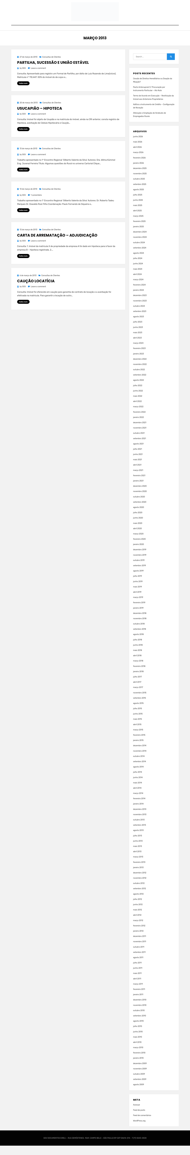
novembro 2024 (140, 247)
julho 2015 (137, 718)
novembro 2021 (139, 437)
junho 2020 (138, 527)
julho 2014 (137, 781)
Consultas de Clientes (51, 66)
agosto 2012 (138, 903)
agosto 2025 (138, 199)
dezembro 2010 (139, 1009)
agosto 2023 (138, 326)
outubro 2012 (139, 893)
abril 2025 (137, 220)
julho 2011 (137, 972)
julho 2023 (137, 331)
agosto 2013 (138, 840)
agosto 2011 (138, 967)
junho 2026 (138, 146)
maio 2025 (137, 215)
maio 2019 (137, 596)
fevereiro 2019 (139, 612)
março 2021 (138, 480)
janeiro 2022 (138, 427)
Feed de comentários (142, 1125)
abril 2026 (137, 157)
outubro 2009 (139, 1083)
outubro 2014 (139, 766)
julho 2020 (137, 522)
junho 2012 (138, 914)
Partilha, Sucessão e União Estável (53, 72)
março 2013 (138, 866)
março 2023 (138, 352)
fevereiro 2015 (139, 744)
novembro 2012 (139, 887)
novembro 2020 (140, 501)
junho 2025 (138, 209)
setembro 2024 (139, 257)
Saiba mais (23, 93)
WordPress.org (139, 1130)
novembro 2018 (139, 628)
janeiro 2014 (138, 813)
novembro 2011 (139, 951)
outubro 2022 (139, 379)
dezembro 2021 (139, 432)
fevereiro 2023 (139, 358)
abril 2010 (137, 1051)
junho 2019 (138, 591)
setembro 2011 (139, 961)
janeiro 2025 (138, 236)
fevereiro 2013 (139, 871)
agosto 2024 (138, 262)
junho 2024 (138, 273)
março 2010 (138, 1057)
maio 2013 (137, 856)
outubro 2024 (139, 252)
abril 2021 (137, 474)
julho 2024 (137, 268)
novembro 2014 (139, 760)
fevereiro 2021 (139, 485)
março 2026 (138, 162)
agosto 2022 (138, 390)
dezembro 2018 (139, 623)
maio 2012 (137, 919)
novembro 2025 (140, 183)
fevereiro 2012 (139, 935)
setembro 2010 (139, 1025)
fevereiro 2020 (139, 548)
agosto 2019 (138, 580)
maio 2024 (137, 278)
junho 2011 (137, 977)
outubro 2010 (139, 1020)
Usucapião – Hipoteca (39, 117)
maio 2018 (137, 660)
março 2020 (138, 543)
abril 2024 (137, 284)
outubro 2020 (139, 506)
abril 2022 (137, 411)
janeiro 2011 (138, 1004)
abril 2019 (137, 601)
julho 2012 (137, 908)
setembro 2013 (139, 834)
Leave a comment (38, 77)
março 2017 (138, 697)
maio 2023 (137, 342)
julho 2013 (137, 845)
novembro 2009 (140, 1078)
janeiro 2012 (138, 940)
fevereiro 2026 (139, 167)
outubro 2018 (139, 633)
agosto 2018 (138, 644)
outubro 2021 (139, 442)
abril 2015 (137, 734)
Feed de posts (139, 1119)
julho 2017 (137, 686)
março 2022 (138, 416)
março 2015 (138, 739)
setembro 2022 (139, 384)
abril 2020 (137, 538)
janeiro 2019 (138, 617)
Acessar (136, 1114)
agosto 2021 (138, 453)
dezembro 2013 (139, 818)
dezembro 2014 (139, 755)
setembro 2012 (139, 898)
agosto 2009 (138, 1094)
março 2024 (138, 289)
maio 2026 (137, 151)
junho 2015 (138, 723)
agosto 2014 (138, 776)
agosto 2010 (138, 1030)
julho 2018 (137, 649)
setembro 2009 (139, 1089)
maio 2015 (137, 728)
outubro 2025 (139, 188)
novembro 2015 (139, 702)
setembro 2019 (139, 575)
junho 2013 (138, 850)
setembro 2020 (139, 511)
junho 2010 (138, 1041)
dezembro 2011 (139, 946)
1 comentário (36, 205)
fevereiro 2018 (139, 675)
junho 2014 (138, 787)
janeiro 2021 (138, 490)
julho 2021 (137, 458)
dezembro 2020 (140, 495)
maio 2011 (137, 983)
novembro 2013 (139, 824)
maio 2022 (137, 405)
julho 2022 (137, 395)
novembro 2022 (140, 374)
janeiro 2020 (138, 554)
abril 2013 (137, 861)
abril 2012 (137, 924)
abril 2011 (137, 988)
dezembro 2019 (139, 559)
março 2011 (138, 993)
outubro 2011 (138, 956)
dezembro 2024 (140, 241)
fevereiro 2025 (139, 231)
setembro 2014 (139, 771)
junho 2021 (138, 464)
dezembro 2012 (139, 882)
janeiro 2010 (138, 1067)
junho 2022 (138, 400)
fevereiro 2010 (139, 1062)
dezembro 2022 (140, 368)
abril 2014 (137, 797)
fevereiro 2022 (139, 421)
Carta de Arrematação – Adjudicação (57, 245)
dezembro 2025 (140, 178)
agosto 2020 (138, 517)
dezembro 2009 (140, 1073)
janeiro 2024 (138, 300)
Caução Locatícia (36, 291)
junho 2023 (138, 337)
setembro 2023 (139, 321)
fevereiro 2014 (139, 808)
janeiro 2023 (138, 363)
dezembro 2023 (140, 305)
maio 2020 (137, 533)
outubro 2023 (139, 315)
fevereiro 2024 (139, 294)
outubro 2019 (139, 570)
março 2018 (138, 670)
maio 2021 (137, 469)
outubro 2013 (139, 829)
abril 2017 (137, 691)
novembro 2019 (139, 564)
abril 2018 (137, 665)
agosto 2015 (138, 713)
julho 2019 (137, 585)
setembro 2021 (139, 448)
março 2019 (138, 607)
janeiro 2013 (138, 877)
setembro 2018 (139, 638)
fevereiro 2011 (139, 999)
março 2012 (138, 930)
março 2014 (138, 803)
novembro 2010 (139, 1014)
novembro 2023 (140, 310)
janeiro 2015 (138, 750)
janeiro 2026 (138, 172)
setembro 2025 (139, 194)
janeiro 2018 (138, 681)
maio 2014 (137, 792)
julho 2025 (137, 204)
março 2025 (138, 225)
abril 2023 (137, 347)
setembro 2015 (139, 707)
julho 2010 (137, 1036)
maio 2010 (137, 1046)
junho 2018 (138, 654)
